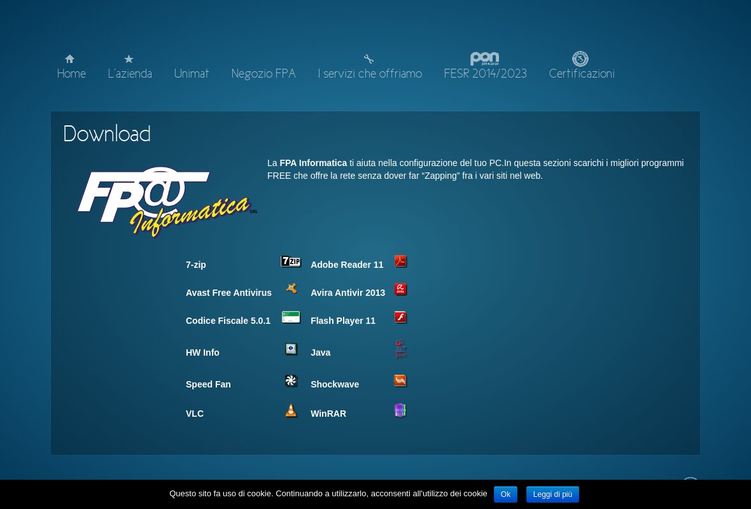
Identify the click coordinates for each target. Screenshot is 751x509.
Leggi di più (552, 494)
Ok (505, 494)
